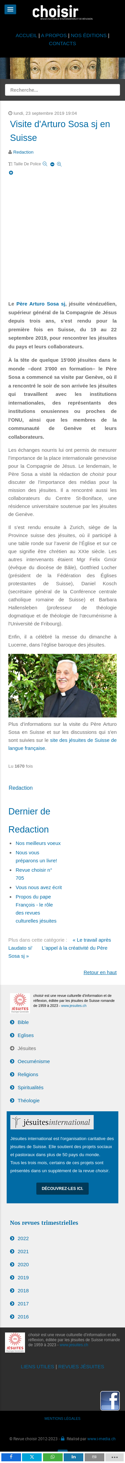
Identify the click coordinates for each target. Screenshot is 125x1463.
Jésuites (27, 1048)
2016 (23, 1316)
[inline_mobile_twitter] (32, 1457)
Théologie (29, 1100)
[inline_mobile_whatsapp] (53, 1457)
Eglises (26, 1035)
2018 (23, 1290)
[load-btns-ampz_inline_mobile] (114, 1457)
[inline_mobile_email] (94, 1457)
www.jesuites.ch (74, 1006)
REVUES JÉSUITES (81, 1366)
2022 (23, 1238)
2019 (23, 1277)
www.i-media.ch (101, 1438)
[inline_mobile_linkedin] (73, 1457)
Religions (28, 1074)
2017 (23, 1303)
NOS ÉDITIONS (89, 35)
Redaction (23, 152)
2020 (23, 1264)
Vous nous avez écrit (39, 887)
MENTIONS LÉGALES (63, 1418)
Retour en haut (100, 972)
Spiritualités (31, 1087)
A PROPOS (54, 35)
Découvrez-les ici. (62, 1188)
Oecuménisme (34, 1061)
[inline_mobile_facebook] (11, 1457)
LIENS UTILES (37, 1366)
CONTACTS (62, 43)
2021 (23, 1251)
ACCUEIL (27, 35)
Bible (23, 1022)
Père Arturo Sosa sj (40, 304)
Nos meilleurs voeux (38, 843)
